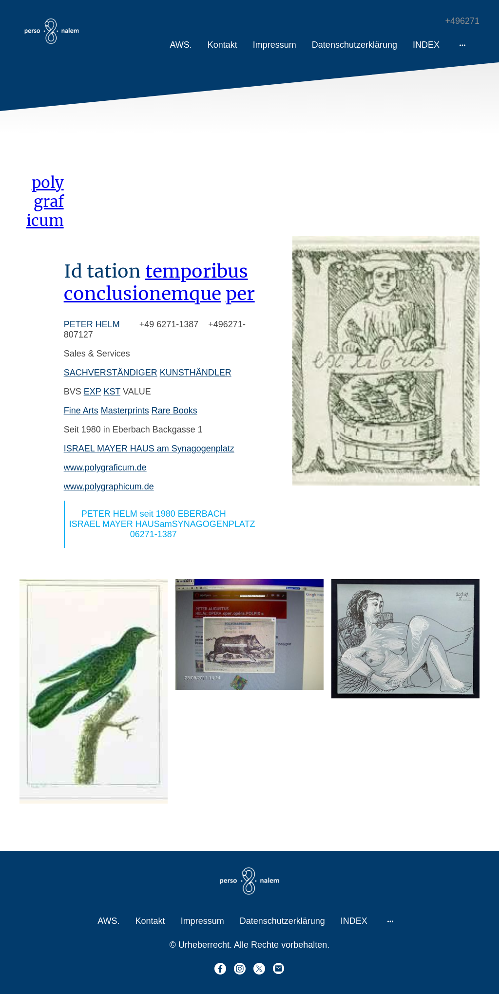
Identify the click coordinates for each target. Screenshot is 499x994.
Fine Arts (81, 410)
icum (45, 220)
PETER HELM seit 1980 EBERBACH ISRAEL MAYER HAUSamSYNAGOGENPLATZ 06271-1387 (166, 524)
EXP (92, 391)
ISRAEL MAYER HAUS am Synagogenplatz (149, 448)
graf (49, 201)
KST (111, 391)
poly (48, 182)
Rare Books (174, 410)
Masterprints (125, 410)
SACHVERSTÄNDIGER (110, 372)
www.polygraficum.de (105, 467)
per (240, 293)
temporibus (196, 271)
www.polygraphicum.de (109, 486)
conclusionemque (142, 293)
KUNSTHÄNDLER (195, 372)
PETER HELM (93, 324)
